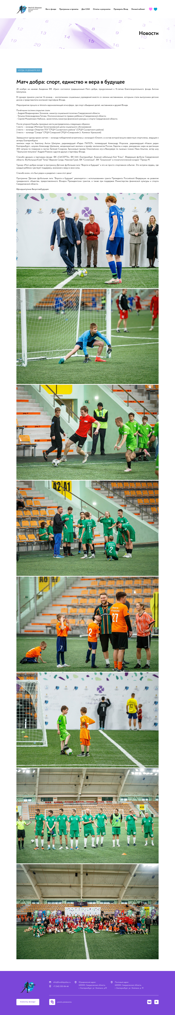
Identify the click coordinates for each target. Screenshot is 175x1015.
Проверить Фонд (121, 9)
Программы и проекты (68, 9)
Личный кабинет (138, 9)
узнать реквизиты (64, 1002)
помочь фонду (28, 1002)
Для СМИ (86, 9)
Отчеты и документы (101, 9)
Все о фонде (51, 9)
